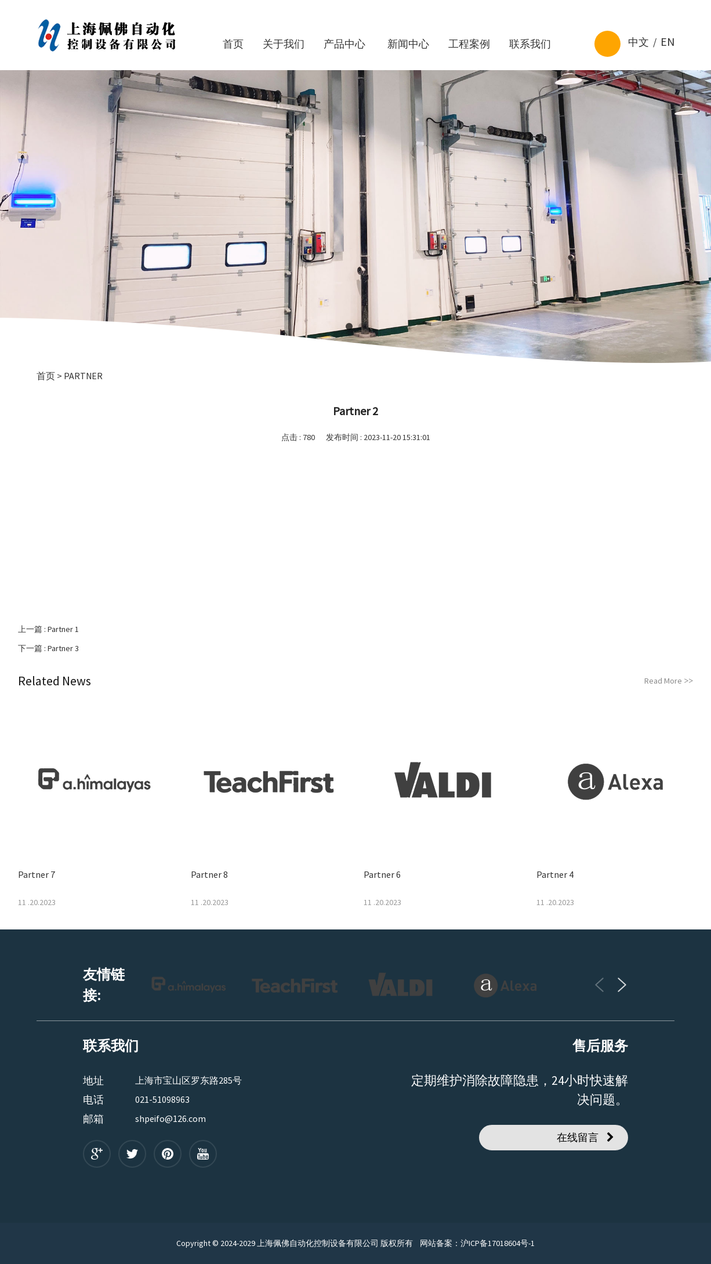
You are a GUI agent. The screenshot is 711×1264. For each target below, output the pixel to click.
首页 (46, 376)
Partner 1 (63, 629)
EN (667, 41)
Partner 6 (382, 874)
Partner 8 (209, 874)
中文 (638, 42)
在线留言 (577, 1137)
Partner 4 (555, 874)
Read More (668, 680)
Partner (83, 376)
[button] (349, 326)
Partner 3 (63, 648)
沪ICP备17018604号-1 (497, 1243)
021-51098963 (162, 1099)
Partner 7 (36, 874)
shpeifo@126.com (170, 1118)
